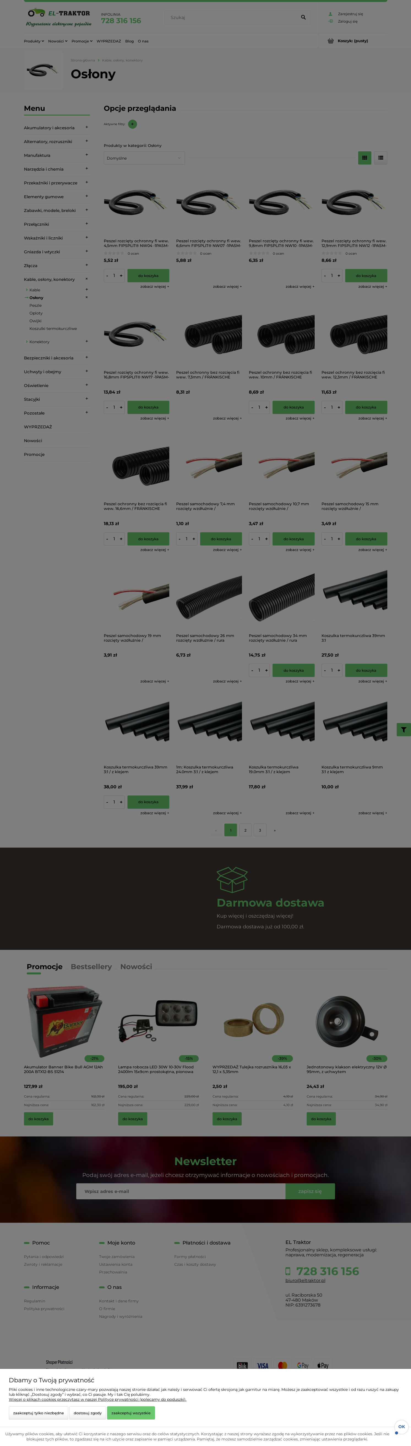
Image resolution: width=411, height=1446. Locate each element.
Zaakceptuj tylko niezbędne (38, 1413)
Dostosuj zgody (88, 1413)
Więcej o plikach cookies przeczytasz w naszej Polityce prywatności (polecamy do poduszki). (97, 1399)
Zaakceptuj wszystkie (131, 1413)
